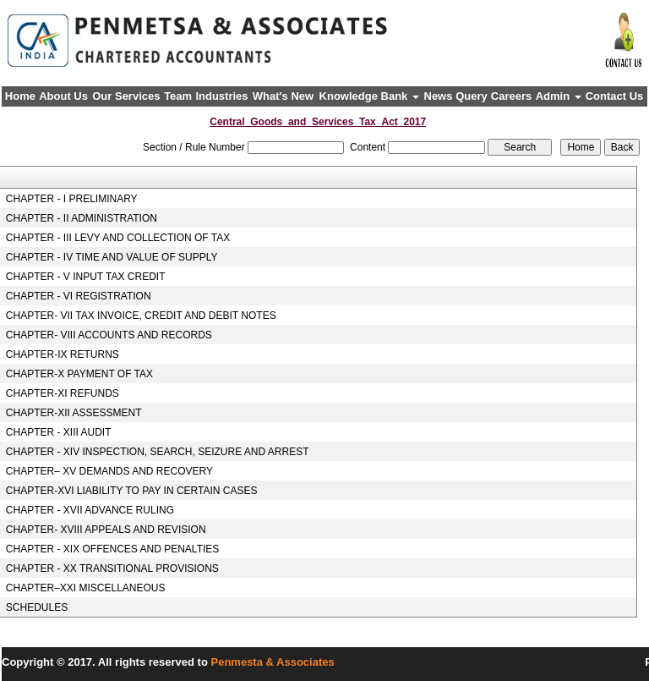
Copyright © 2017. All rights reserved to (106, 662)
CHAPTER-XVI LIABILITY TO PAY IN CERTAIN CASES (132, 491)
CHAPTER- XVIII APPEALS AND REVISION (106, 529)
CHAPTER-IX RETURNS (62, 354)
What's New (283, 96)
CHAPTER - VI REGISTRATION (78, 296)
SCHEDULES (37, 607)
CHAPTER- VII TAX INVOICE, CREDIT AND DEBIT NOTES (141, 315)
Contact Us (615, 96)
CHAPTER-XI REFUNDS (62, 393)
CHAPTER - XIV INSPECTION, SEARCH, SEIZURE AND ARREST (157, 452)
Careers (511, 96)
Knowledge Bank (369, 96)
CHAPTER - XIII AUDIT (59, 432)
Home (20, 96)
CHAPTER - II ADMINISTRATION (81, 218)
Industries (221, 96)
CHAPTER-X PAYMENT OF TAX (79, 374)
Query (471, 96)
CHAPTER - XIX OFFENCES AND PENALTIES (113, 549)
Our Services (126, 96)
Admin (558, 96)
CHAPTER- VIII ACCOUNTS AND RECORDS (109, 335)
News (438, 96)
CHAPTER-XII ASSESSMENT (74, 413)
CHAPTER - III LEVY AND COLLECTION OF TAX (118, 238)
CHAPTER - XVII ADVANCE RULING (90, 510)
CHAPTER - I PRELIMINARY (72, 199)
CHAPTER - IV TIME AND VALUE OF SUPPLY (112, 257)
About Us (63, 96)
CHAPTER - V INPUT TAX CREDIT (86, 277)
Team (178, 96)
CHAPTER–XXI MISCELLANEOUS (86, 588)
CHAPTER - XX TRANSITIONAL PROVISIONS (112, 568)
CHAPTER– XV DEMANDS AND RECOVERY (109, 471)
